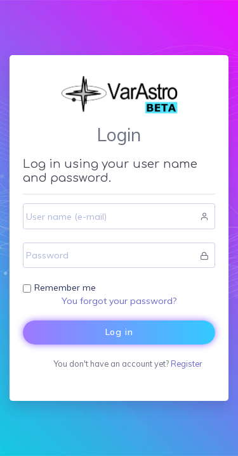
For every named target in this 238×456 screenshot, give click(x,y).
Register (186, 363)
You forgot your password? (119, 301)
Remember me (65, 287)
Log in (119, 332)
